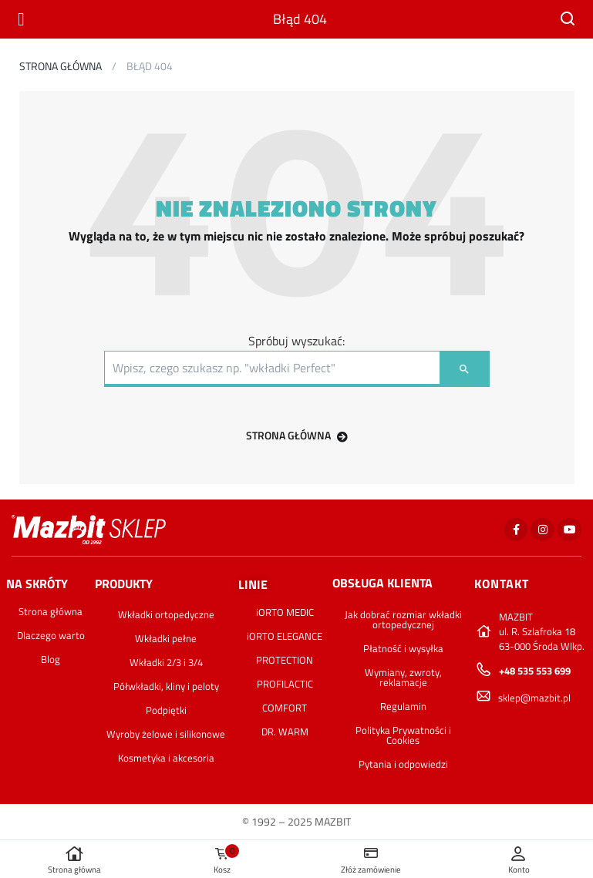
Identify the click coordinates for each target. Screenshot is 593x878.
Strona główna (74, 861)
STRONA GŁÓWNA (297, 435)
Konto (519, 861)
